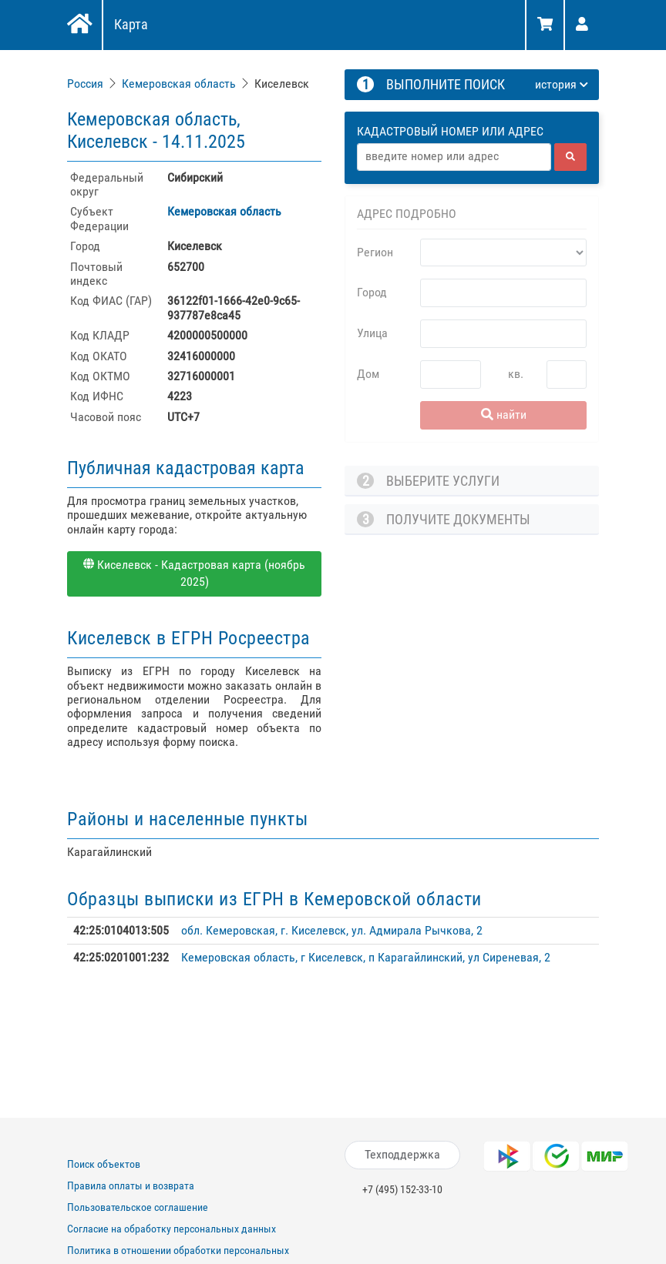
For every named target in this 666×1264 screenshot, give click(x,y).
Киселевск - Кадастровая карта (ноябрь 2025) (194, 573)
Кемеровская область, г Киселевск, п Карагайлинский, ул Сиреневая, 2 (365, 957)
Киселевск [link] (281, 83)
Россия (85, 83)
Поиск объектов (103, 1164)
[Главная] (78, 25)
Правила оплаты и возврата (130, 1185)
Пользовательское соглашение (137, 1207)
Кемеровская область (179, 83)
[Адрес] (454, 157)
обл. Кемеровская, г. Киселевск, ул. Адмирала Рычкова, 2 (332, 930)
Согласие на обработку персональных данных (171, 1228)
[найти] (570, 157)
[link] (86, 83)
